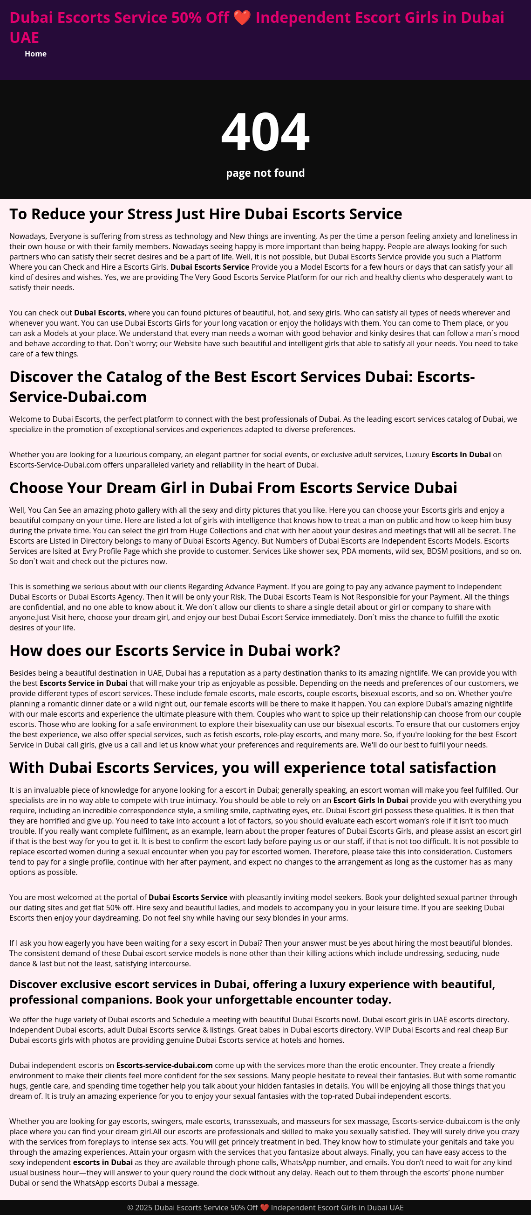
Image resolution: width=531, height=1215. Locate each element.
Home (36, 54)
